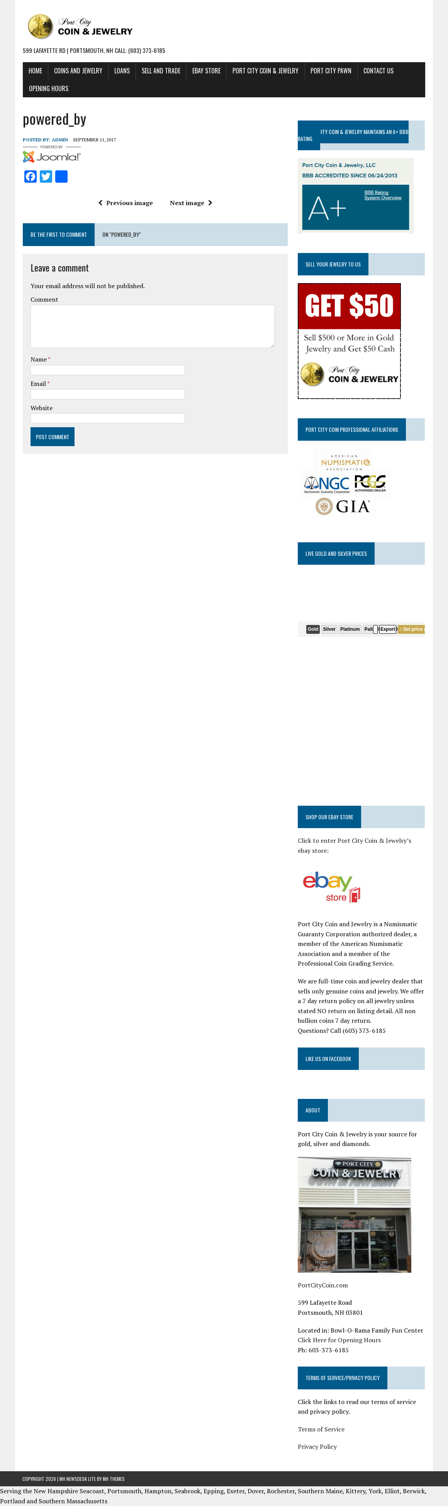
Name (39, 359)
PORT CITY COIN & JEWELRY (265, 70)
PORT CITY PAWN (330, 70)
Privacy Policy (317, 1446)
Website (41, 407)
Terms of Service (321, 1429)
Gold (313, 629)
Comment (44, 299)
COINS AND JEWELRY (78, 70)
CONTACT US (378, 70)
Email (38, 383)
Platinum (350, 629)
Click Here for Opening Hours (339, 1340)
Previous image (125, 203)
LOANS (121, 70)
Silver (329, 629)
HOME (35, 70)
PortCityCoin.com (323, 1285)
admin (59, 139)
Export (387, 629)
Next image (191, 203)
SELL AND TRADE (160, 70)
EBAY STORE (206, 70)
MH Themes (114, 1478)
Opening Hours (48, 88)
